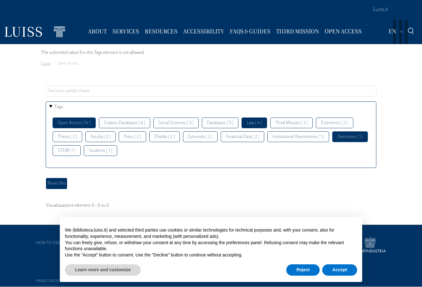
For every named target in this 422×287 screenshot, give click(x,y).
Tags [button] (58, 107)
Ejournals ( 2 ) (200, 137)
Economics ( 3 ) (334, 123)
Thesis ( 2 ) (67, 137)
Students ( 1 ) (100, 150)
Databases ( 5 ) (220, 123)
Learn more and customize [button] (103, 269)
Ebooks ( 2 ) (164, 137)
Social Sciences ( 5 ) (176, 123)
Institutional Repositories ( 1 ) (298, 137)
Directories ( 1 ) (350, 137)
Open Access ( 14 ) (74, 123)
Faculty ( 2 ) (100, 137)
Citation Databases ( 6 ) (124, 123)
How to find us (51, 243)
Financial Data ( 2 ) (242, 137)
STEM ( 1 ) (67, 150)
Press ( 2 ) (132, 137)
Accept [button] (339, 269)
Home (46, 64)
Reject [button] (303, 269)
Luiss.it (380, 10)
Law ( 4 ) (254, 123)
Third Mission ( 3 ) (291, 123)
